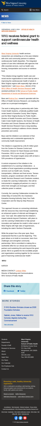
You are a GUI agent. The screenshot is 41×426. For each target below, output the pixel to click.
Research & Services (8, 348)
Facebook (9, 291)
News (5, 16)
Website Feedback (24, 407)
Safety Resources (20, 394)
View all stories (8, 324)
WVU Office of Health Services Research (16, 88)
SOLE (19, 414)
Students (4, 339)
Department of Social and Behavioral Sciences (18, 93)
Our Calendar (5, 363)
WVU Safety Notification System (22, 412)
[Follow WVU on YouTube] (25, 418)
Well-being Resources (10, 396)
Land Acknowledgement (8, 409)
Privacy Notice (33, 407)
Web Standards (15, 407)
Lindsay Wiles (21, 271)
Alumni (3, 354)
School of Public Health (29, 91)
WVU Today (34, 412)
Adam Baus (20, 86)
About (3, 351)
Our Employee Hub (7, 366)
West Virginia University (10, 53)
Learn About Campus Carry (26, 396)
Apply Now (4, 357)
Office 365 (14, 414)
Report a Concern (9, 394)
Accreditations (7, 407)
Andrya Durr (13, 98)
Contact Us (5, 369)
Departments (5, 342)
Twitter (21, 291)
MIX (38, 412)
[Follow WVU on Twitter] (20, 418)
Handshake (11, 412)
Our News (4, 360)
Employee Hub (25, 414)
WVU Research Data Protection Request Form (26, 409)
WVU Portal (4, 412)
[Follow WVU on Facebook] (16, 418)
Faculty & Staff (6, 345)
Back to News (7, 22)
